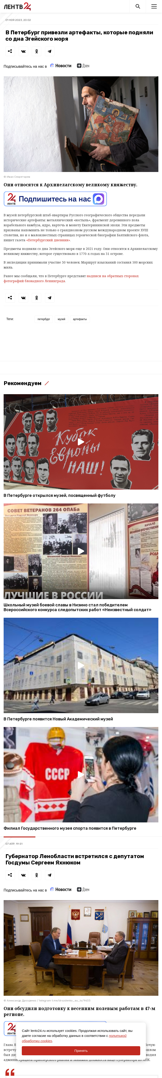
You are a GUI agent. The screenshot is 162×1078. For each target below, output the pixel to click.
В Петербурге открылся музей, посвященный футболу (59, 495)
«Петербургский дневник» (48, 240)
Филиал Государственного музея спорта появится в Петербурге (70, 828)
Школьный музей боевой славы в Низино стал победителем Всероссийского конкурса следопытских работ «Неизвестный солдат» (77, 607)
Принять (81, 1051)
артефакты (80, 319)
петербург (43, 319)
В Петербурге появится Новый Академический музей (58, 719)
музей (61, 319)
